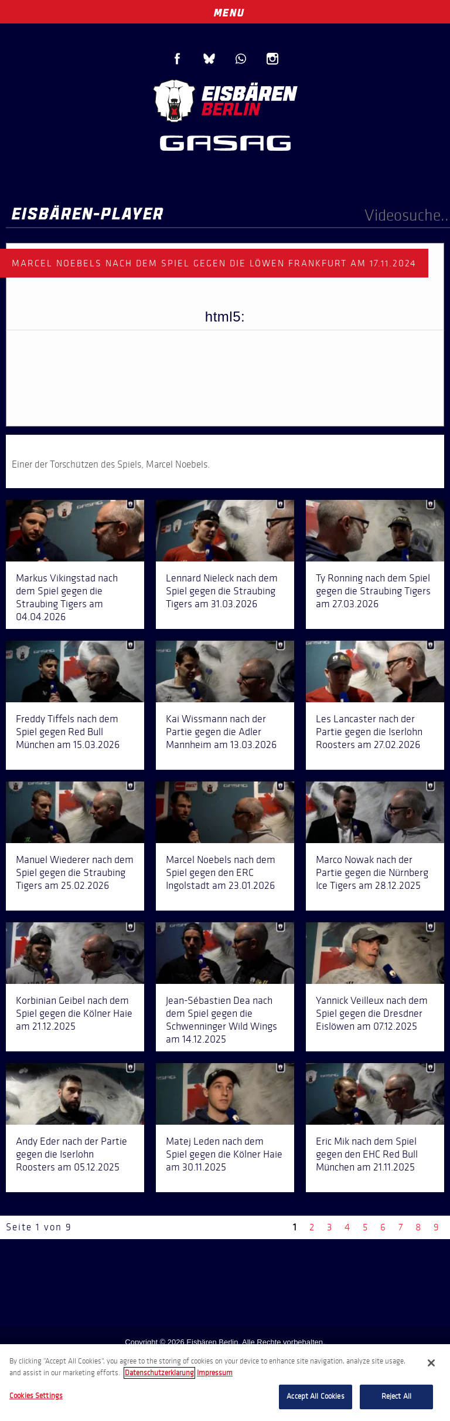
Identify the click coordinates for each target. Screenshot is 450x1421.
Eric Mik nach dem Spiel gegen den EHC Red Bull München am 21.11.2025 (367, 1154)
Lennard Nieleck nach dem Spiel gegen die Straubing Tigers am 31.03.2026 (222, 590)
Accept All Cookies (315, 1396)
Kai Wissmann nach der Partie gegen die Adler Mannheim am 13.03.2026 (221, 731)
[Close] (431, 1363)
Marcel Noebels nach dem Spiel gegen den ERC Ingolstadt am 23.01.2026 (220, 872)
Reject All (396, 1396)
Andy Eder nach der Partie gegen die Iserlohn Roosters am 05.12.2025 (71, 1154)
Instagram (272, 59)
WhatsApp (241, 59)
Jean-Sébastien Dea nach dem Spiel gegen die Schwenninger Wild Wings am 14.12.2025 (221, 1020)
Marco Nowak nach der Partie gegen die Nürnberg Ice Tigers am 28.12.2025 (372, 872)
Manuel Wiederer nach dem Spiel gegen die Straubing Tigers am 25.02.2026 (75, 872)
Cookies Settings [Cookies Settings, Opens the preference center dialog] (36, 1395)
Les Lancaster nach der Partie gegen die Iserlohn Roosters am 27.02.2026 (369, 731)
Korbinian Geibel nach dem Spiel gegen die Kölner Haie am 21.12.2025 (74, 1013)
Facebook (177, 59)
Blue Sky (209, 59)
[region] (225, 1382)
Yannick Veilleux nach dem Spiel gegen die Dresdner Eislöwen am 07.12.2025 (372, 1013)
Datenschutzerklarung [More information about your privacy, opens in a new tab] (159, 1373)
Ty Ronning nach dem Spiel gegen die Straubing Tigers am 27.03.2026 (373, 590)
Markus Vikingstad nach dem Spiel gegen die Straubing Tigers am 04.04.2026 (67, 597)
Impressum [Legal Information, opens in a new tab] (215, 1373)
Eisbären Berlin (225, 99)
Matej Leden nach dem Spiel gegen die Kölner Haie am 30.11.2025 (224, 1154)
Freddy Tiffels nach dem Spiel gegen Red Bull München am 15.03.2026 (68, 731)
